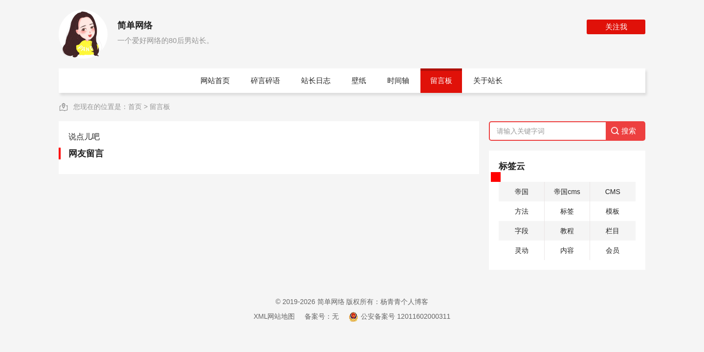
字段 (521, 231)
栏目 (612, 231)
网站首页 (215, 80)
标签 (567, 211)
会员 (612, 250)
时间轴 (398, 80)
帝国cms (567, 192)
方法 (521, 211)
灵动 (521, 250)
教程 (567, 231)
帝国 (521, 192)
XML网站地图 (274, 316)
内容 (567, 250)
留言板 (441, 80)
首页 (135, 106)
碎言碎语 (265, 80)
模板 (612, 211)
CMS (612, 192)
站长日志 (315, 80)
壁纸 (359, 80)
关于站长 (488, 80)
